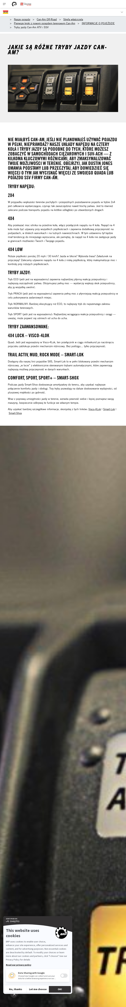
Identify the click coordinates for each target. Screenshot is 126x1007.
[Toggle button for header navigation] (4, 4)
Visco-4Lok (94, 409)
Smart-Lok (109, 409)
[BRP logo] (14, 4)
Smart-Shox (15, 413)
